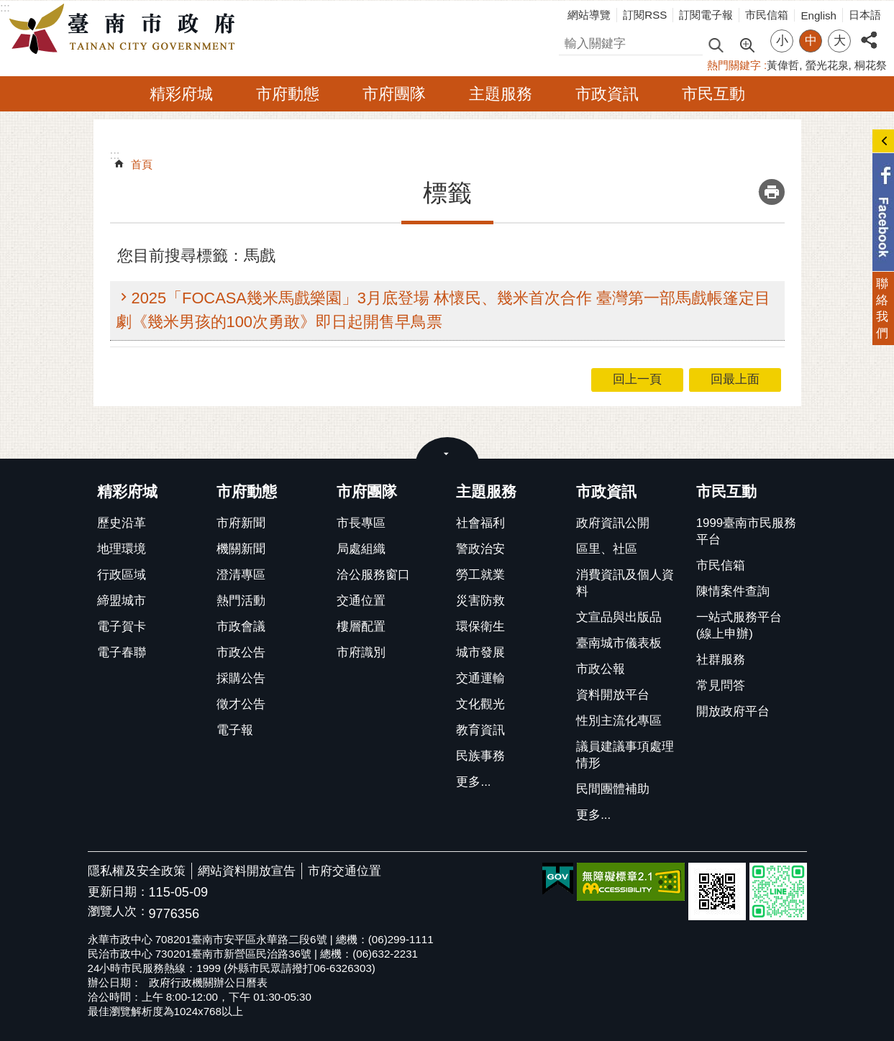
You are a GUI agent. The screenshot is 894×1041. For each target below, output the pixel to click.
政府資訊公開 (612, 523)
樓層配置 (361, 626)
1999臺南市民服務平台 (746, 531)
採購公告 (240, 678)
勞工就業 (480, 575)
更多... (473, 782)
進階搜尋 (746, 43)
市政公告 (240, 652)
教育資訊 (480, 730)
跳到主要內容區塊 (7, 7)
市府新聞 (240, 523)
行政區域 (121, 575)
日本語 (865, 15)
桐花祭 (870, 65)
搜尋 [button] (716, 44)
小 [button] (782, 40)
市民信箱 (766, 15)
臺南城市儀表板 (619, 643)
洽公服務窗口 (373, 575)
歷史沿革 (121, 523)
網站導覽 (589, 15)
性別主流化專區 (619, 721)
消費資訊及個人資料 (625, 583)
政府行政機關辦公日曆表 (208, 982)
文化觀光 (480, 704)
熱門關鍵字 (734, 65)
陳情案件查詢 (733, 591)
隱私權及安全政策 (137, 871)
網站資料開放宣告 (247, 871)
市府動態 (287, 94)
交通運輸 (480, 678)
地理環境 (121, 549)
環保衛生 (480, 626)
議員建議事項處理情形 (625, 755)
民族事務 (480, 756)
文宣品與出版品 (619, 617)
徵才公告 (240, 704)
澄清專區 (240, 575)
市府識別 (361, 652)
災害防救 (480, 600)
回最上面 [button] (735, 379)
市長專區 (361, 523)
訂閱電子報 (706, 15)
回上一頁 (637, 379)
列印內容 (772, 192)
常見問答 (720, 685)
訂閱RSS (645, 15)
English (818, 15)
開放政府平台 (733, 711)
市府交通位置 (344, 871)
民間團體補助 (612, 789)
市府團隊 (394, 94)
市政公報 (600, 669)
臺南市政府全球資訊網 (126, 29)
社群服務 (720, 659)
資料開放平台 (612, 695)
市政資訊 (607, 94)
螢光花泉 (827, 65)
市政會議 (240, 626)
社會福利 (480, 523)
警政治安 (480, 549)
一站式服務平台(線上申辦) (739, 625)
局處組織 (361, 549)
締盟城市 (121, 600)
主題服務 (500, 94)
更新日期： (118, 892)
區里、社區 (606, 549)
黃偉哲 (783, 65)
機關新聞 (240, 549)
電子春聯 (121, 652)
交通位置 (361, 600)
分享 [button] (868, 32)
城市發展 (480, 652)
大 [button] (840, 40)
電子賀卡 (121, 626)
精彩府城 (181, 94)
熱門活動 (240, 600)
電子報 (234, 730)
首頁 (141, 164)
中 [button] (811, 40)
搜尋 (571, 41)
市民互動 (713, 94)
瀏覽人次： (118, 912)
